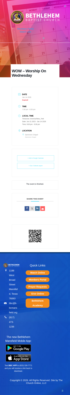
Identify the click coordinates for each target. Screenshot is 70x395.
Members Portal (25, 29)
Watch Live (25, 32)
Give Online (37, 293)
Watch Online (37, 272)
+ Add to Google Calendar (36, 158)
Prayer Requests (37, 286)
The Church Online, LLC (44, 381)
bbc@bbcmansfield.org (13, 308)
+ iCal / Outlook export (35, 166)
